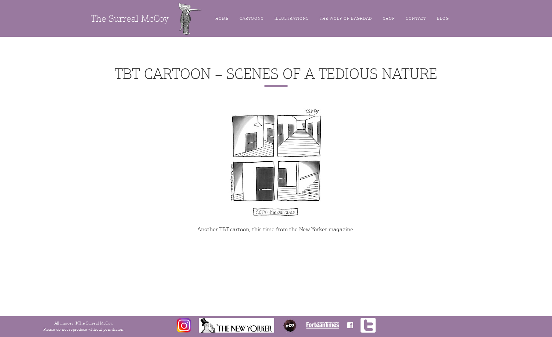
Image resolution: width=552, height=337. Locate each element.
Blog (443, 18)
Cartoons (252, 18)
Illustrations (292, 18)
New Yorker (313, 229)
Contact (416, 18)
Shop (389, 18)
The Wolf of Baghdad (346, 18)
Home (222, 18)
